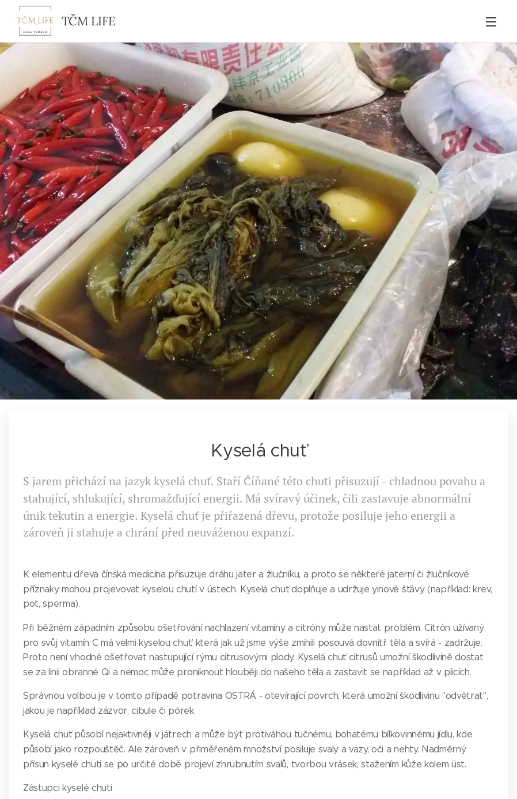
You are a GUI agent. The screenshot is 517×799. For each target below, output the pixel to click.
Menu (491, 21)
